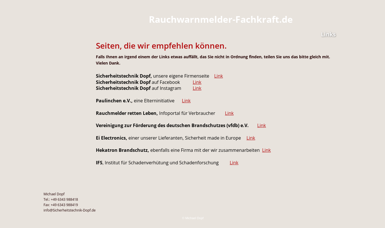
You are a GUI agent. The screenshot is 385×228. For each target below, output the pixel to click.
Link (218, 76)
